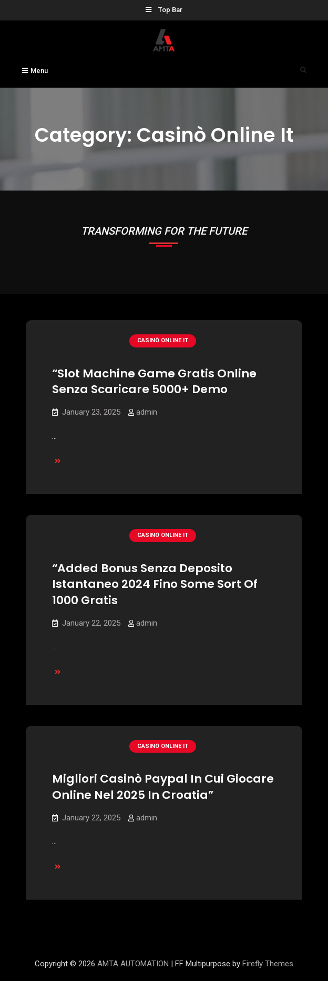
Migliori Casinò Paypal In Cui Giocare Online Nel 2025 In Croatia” (163, 787)
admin (146, 412)
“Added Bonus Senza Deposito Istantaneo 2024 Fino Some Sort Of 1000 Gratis (155, 584)
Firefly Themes (267, 963)
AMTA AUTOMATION (133, 963)
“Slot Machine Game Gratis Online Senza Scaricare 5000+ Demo (154, 381)
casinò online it (162, 340)
